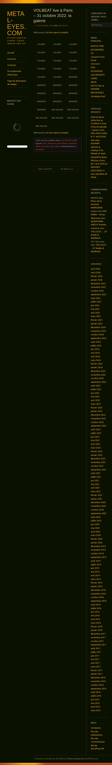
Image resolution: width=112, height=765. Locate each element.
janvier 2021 (96, 499)
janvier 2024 (96, 367)
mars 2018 (96, 623)
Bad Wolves (62, 143)
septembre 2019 (98, 557)
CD (92, 53)
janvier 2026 (96, 280)
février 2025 (96, 320)
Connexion (96, 728)
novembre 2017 (98, 637)
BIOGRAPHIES (97, 50)
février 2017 (96, 670)
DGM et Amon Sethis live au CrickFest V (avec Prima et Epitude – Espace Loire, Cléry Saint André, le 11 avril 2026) (99, 127)
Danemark (72, 143)
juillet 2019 (96, 564)
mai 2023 (95, 396)
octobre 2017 (97, 641)
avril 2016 (95, 707)
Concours (95, 64)
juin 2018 (95, 612)
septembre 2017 (98, 645)
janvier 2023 (96, 411)
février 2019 (96, 583)
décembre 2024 (98, 327)
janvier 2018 (96, 630)
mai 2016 (95, 703)
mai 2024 (95, 353)
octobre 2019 (97, 553)
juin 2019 (95, 568)
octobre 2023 (97, 378)
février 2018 (96, 627)
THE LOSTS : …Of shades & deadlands (99, 235)
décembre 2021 (98, 459)
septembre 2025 (98, 294)
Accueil (10, 53)
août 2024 (96, 342)
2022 (45, 143)
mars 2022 (96, 448)
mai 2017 (95, 659)
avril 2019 (95, 575)
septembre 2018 (98, 601)
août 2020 (96, 517)
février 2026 (96, 276)
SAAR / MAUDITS (43, 169)
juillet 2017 (96, 652)
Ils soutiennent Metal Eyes (14, 73)
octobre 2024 (97, 334)
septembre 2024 (98, 338)
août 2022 (96, 429)
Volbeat (57, 146)
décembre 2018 (98, 590)
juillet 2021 (96, 477)
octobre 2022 (97, 422)
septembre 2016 (98, 689)
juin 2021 (95, 480)
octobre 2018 (97, 597)
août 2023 (96, 386)
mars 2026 (96, 272)
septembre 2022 (98, 426)
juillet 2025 (96, 302)
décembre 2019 (98, 546)
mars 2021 (96, 491)
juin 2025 (95, 305)
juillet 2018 (96, 608)
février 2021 (96, 495)
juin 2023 (95, 393)
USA (51, 146)
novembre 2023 (98, 375)
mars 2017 (96, 667)
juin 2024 (95, 349)
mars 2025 (96, 316)
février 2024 (96, 364)
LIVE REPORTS (67, 140)
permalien (39, 149)
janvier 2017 (96, 674)
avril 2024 (95, 356)
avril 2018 (95, 619)
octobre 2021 (97, 466)
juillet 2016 (96, 696)
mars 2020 (96, 535)
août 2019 (96, 561)
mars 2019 (96, 579)
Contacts (11, 65)
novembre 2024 (98, 331)
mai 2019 (95, 572)
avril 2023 (95, 400)
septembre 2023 (98, 382)
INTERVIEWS (97, 71)
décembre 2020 (98, 502)
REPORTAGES (97, 93)
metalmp (62, 26)
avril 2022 (95, 444)
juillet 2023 (96, 389)
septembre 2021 (98, 470)
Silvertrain (95, 218)
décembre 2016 (98, 677)
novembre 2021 (98, 462)
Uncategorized (98, 96)
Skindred (45, 146)
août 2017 (96, 648)
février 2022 (96, 451)
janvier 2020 (96, 543)
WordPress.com (91, 759)
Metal (37, 146)
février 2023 (96, 408)
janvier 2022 (96, 455)
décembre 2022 (98, 415)
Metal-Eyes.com (16, 23)
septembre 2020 (98, 513)
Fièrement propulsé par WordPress (49, 759)
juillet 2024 (96, 346)
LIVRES (94, 78)
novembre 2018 (98, 594)
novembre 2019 (98, 550)
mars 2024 (96, 360)
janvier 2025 (96, 324)
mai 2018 (95, 615)
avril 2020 (95, 532)
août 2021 (96, 473)
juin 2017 (95, 656)
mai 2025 (95, 309)
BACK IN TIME (97, 46)
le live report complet (57, 32)
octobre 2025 (97, 291)
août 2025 (96, 298)
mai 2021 (95, 484)
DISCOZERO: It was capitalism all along (99, 173)
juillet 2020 (96, 521)
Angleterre (52, 143)
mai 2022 (95, 440)
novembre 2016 (98, 681)
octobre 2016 (97, 685)
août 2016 (96, 692)
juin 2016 (95, 699)
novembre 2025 (98, 287)
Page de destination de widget (16, 82)
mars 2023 (96, 404)
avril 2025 (95, 313)
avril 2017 (95, 663)
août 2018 (96, 605)
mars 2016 (96, 710)
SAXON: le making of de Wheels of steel (98, 150)
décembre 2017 (98, 634)
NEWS (93, 82)
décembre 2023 (98, 371)
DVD (93, 67)
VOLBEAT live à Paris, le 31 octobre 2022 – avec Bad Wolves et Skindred (68, 169)
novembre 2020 (98, 506)
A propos (11, 59)
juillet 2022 (96, 433)
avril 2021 (95, 488)
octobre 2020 (97, 510)
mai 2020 (95, 528)
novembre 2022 (98, 418)
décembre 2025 (98, 283)
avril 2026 (95, 269)
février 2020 (96, 539)
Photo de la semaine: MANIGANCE (97, 204)
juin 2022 (95, 437)
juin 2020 (95, 524)
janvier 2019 (96, 586)
